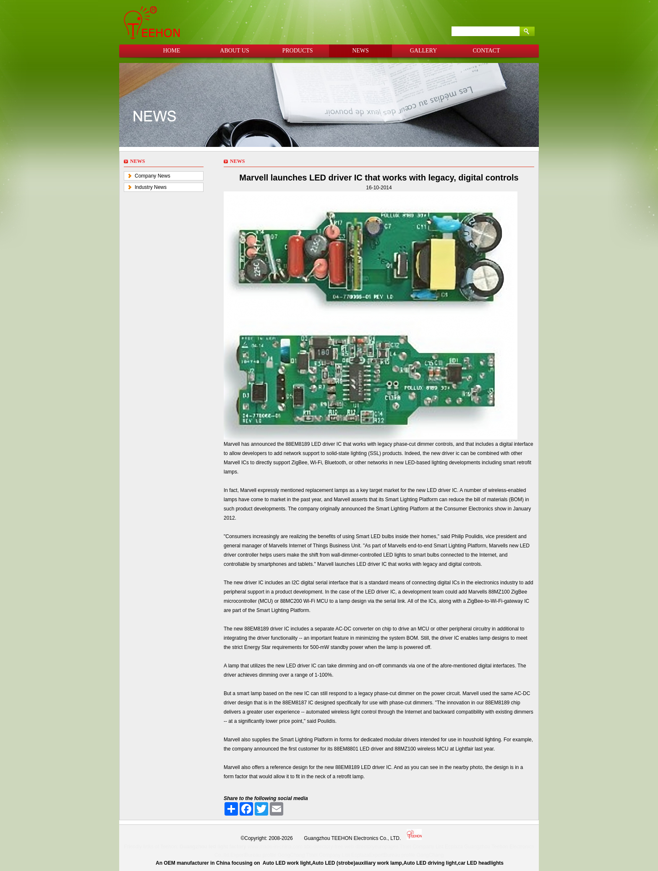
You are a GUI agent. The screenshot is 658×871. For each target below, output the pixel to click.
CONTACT (486, 50)
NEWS (360, 50)
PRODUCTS (297, 50)
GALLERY (423, 50)
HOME (171, 50)
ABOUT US (234, 50)
